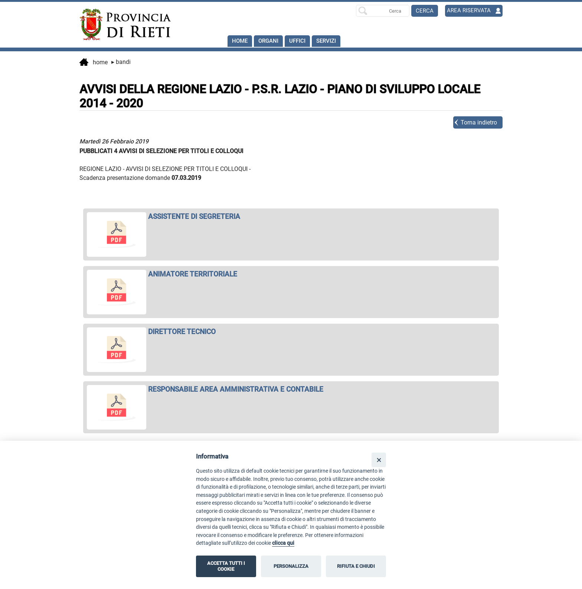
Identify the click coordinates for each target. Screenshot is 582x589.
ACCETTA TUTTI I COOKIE (226, 566)
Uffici (301, 41)
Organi (270, 41)
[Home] (121, 24)
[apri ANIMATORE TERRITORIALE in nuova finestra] (291, 274)
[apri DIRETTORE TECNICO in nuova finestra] (291, 331)
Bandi (121, 61)
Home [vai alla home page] (93, 62)
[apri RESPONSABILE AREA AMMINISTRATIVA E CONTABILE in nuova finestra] (291, 389)
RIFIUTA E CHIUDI (356, 566)
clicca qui (283, 543)
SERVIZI (332, 41)
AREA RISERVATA (470, 10)
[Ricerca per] (382, 11)
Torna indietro (479, 122)
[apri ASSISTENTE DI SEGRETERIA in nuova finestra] (291, 216)
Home (240, 41)
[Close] (379, 460)
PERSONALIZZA (291, 566)
